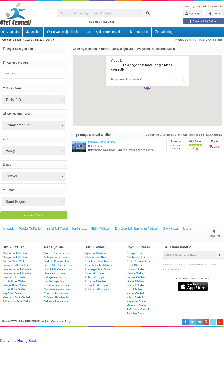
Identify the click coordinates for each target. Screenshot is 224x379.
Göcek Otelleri (135, 281)
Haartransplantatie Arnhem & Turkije (39, 345)
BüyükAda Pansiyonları (58, 269)
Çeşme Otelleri (135, 273)
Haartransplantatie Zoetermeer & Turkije (162, 345)
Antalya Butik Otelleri (15, 261)
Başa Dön (215, 233)
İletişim (186, 228)
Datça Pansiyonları (55, 273)
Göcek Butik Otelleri (14, 289)
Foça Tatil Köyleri (95, 281)
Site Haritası (170, 228)
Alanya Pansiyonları (56, 253)
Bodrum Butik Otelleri (15, 265)
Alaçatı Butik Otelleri (15, 253)
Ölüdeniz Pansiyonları (57, 297)
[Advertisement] (33, 332)
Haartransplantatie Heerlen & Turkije (125, 341)
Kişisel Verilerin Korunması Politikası (136, 228)
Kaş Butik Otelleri (13, 293)
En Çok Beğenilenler (63, 32)
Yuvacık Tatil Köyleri (97, 285)
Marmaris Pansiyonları (57, 289)
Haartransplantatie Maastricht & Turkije (56, 349)
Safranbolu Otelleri (138, 309)
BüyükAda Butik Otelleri (17, 273)
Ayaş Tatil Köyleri (95, 253)
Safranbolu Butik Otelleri (17, 301)
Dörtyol (100, 146)
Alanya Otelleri (135, 253)
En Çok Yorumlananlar (105, 32)
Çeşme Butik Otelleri (15, 277)
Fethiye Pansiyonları (56, 277)
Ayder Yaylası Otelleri (139, 261)
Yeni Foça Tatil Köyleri (98, 261)
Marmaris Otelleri (137, 305)
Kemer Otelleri (135, 293)
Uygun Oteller (138, 247)
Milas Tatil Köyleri (95, 277)
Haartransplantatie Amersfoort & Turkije (99, 345)
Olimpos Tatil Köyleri (97, 257)
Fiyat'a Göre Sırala (185, 39)
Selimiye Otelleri (136, 313)
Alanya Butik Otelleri (15, 257)
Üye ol (214, 13)
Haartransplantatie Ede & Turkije (170, 349)
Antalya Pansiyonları (56, 257)
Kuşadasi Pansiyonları (57, 285)
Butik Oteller (13, 247)
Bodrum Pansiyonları (56, 261)
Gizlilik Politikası (100, 228)
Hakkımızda (79, 228)
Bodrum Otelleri (136, 269)
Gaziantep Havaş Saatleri (20, 341)
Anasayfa (8, 228)
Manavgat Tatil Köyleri (98, 269)
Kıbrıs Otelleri (135, 297)
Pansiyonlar (54, 247)
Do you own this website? (127, 79)
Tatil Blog (163, 32)
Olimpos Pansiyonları (56, 293)
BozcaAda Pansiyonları (58, 265)
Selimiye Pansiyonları (57, 301)
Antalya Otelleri (136, 257)
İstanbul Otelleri (136, 285)
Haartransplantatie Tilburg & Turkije (68, 341)
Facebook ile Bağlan (203, 21)
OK (175, 79)
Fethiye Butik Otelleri (15, 285)
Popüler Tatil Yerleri (30, 228)
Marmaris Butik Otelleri (16, 297)
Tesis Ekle (139, 32)
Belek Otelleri (135, 265)
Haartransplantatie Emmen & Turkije (115, 349)
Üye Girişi (192, 13)
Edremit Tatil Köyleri (97, 289)
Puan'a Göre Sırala (210, 39)
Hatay (91, 146)
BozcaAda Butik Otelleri (17, 269)
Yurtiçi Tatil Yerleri (57, 228)
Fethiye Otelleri (136, 277)
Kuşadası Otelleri (137, 301)
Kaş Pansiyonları (54, 281)
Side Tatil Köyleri (95, 273)
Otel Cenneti (15, 14)
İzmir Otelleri (134, 289)
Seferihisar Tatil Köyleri (99, 265)
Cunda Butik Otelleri (15, 281)
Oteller (33, 32)
